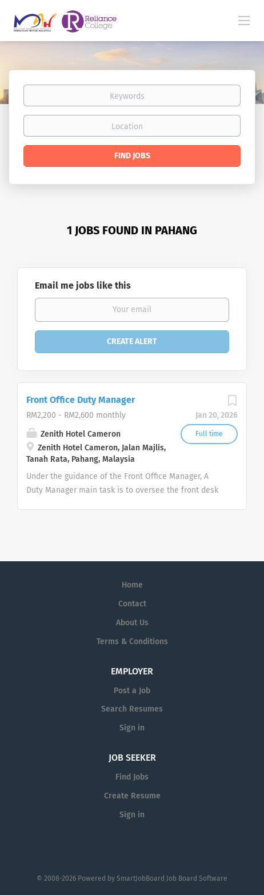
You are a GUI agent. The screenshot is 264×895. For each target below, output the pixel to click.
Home (132, 585)
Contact (132, 604)
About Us (132, 623)
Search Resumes (132, 709)
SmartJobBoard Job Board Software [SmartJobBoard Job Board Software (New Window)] (172, 878)
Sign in (132, 728)
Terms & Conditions (132, 641)
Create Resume (132, 796)
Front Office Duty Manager (80, 399)
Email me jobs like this (83, 285)
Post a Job (132, 691)
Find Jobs (132, 156)
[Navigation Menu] (244, 20)
